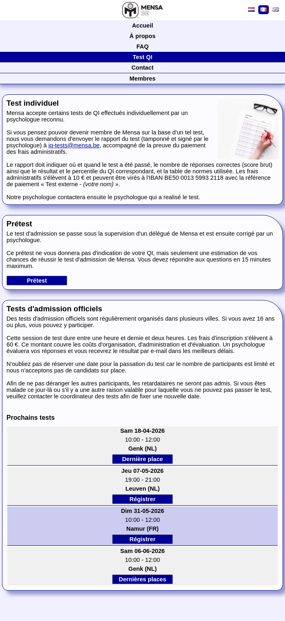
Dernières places (142, 579)
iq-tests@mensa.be (73, 145)
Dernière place (142, 459)
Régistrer (142, 499)
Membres (142, 78)
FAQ (142, 46)
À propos (142, 36)
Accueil (142, 25)
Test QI (143, 57)
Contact (143, 67)
